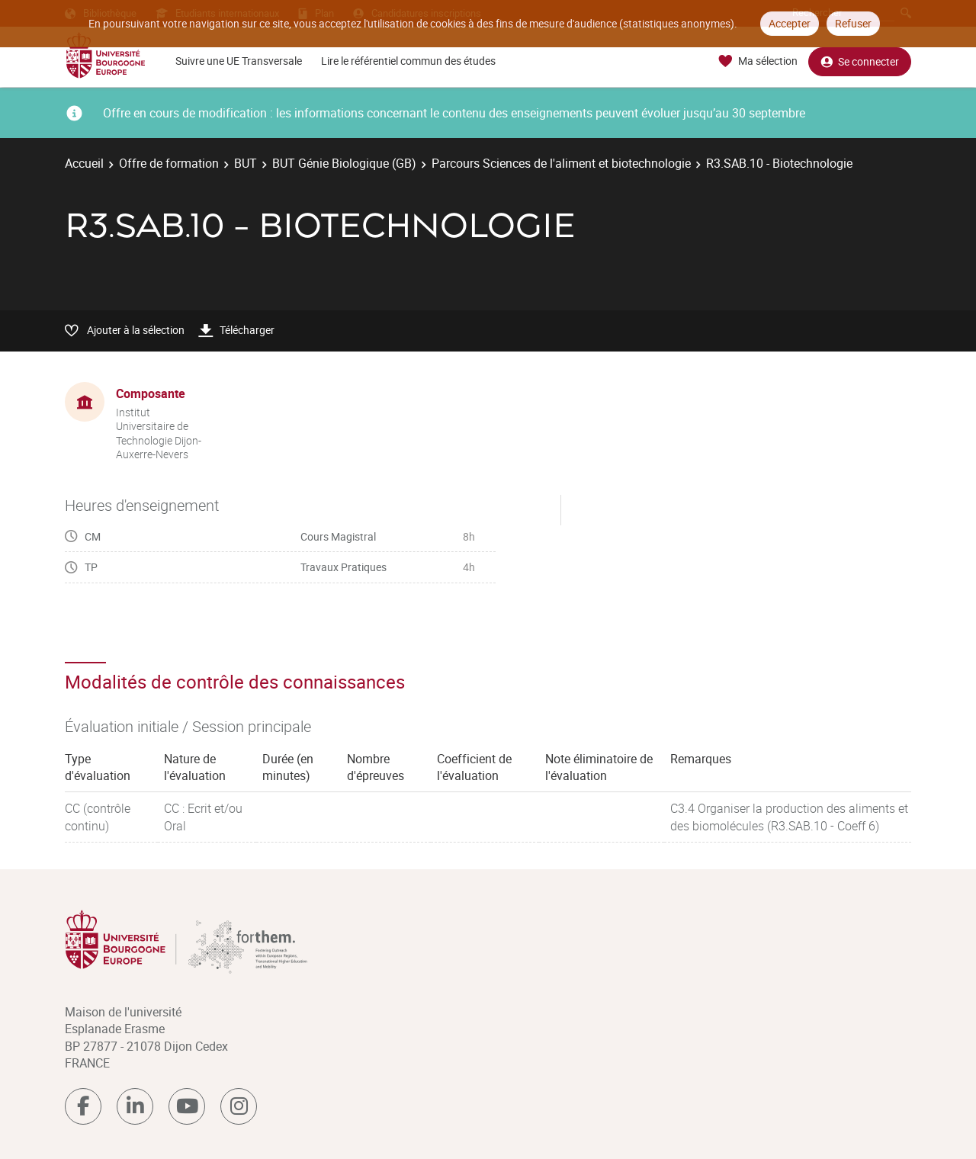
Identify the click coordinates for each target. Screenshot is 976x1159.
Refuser (853, 23)
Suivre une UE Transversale (238, 60)
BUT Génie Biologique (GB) (344, 163)
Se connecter (859, 61)
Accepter (790, 23)
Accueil (84, 163)
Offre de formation (169, 163)
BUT (245, 163)
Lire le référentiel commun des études (408, 60)
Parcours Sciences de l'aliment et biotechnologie (561, 163)
